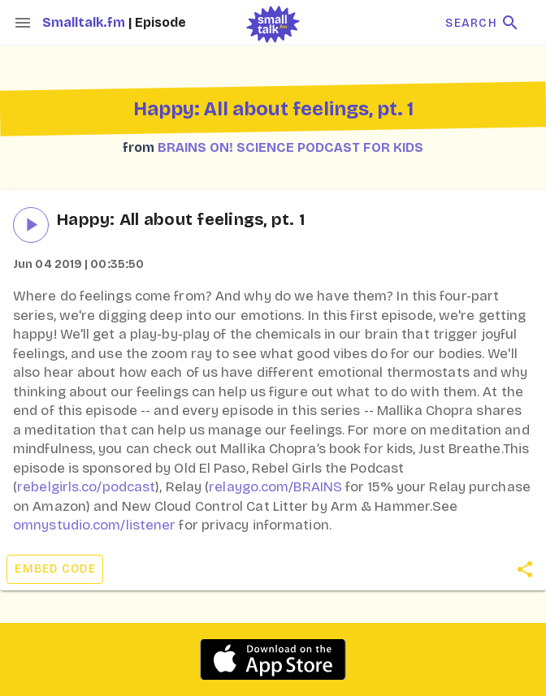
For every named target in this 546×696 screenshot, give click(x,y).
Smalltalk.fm (85, 22)
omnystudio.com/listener (94, 525)
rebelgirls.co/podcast (86, 486)
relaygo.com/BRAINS (275, 486)
